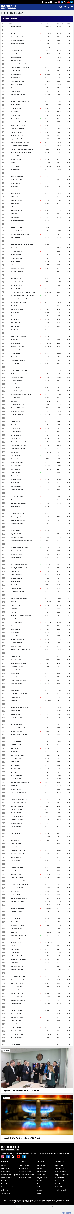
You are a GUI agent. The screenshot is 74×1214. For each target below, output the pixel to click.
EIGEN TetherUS (16, 527)
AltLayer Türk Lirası (17, 156)
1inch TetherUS (15, 71)
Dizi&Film (40, 1181)
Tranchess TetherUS (17, 377)
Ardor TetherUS (15, 203)
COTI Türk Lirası (15, 418)
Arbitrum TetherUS (16, 200)
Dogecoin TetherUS (17, 493)
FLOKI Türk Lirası (16, 602)
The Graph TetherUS (17, 670)
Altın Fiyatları (59, 1168)
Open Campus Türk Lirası (18, 517)
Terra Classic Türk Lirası (18, 850)
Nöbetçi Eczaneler (61, 1187)
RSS (18, 1207)
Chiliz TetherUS (15, 387)
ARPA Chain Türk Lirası (18, 220)
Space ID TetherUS (16, 721)
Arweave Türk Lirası (17, 227)
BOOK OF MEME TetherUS (18, 336)
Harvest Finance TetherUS (19, 561)
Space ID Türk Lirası (17, 717)
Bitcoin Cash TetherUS (17, 43)
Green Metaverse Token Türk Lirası (21, 649)
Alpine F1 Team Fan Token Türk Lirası (22, 149)
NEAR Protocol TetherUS (18, 939)
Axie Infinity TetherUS (17, 285)
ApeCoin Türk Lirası (17, 176)
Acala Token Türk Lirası (18, 81)
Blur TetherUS (15, 319)
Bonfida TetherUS (16, 581)
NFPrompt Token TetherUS (19, 959)
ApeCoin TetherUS (16, 180)
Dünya (39, 1190)
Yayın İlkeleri (5, 1181)
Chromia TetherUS (16, 380)
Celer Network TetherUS (18, 367)
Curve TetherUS (15, 428)
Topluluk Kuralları (7, 1184)
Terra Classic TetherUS (17, 854)
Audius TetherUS (16, 261)
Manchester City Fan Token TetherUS (22, 394)
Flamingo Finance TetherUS (19, 598)
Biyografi (40, 1168)
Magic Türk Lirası (16, 857)
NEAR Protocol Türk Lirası (18, 935)
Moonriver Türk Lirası (17, 925)
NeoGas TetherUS (16, 636)
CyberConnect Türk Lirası (18, 445)
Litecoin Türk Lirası (16, 54)
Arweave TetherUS (16, 231)
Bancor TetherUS (16, 329)
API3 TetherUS (15, 186)
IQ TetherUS (14, 751)
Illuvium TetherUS (16, 724)
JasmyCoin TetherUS (17, 758)
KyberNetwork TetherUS (18, 792)
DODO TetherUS (16, 486)
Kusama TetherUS (16, 796)
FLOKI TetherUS (15, 605)
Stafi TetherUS (15, 595)
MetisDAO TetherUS (17, 912)
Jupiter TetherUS (16, 779)
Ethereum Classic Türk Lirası (19, 547)
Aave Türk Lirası (16, 74)
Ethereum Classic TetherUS (19, 551)
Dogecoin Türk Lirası (17, 489)
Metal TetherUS (15, 932)
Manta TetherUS (16, 874)
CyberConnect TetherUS (18, 449)
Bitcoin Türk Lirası (16, 30)
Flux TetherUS (15, 612)
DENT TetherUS (15, 469)
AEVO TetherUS (15, 118)
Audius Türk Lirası (16, 258)
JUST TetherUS (15, 765)
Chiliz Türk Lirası (16, 384)
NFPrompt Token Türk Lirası (19, 956)
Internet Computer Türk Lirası (20, 704)
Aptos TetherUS (15, 193)
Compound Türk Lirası (17, 404)
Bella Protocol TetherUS (18, 306)
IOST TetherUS (15, 738)
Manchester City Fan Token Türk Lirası (22, 391)
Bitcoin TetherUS (16, 26)
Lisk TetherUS (15, 840)
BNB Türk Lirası (15, 323)
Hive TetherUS (15, 690)
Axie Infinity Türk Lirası (18, 282)
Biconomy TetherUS (17, 309)
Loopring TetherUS (16, 833)
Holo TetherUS (15, 700)
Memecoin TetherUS (17, 905)
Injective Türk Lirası (17, 731)
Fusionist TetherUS (16, 91)
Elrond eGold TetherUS (18, 523)
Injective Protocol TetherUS (19, 734)
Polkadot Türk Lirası (17, 496)
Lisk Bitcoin (14, 837)
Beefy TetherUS (15, 312)
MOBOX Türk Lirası (16, 891)
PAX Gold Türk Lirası (17, 1034)
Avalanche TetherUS (17, 272)
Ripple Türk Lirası (16, 60)
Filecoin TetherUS (16, 588)
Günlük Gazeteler (61, 1190)
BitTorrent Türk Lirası (17, 346)
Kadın (39, 1193)
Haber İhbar (5, 1171)
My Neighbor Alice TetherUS (19, 146)
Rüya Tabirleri (42, 1178)
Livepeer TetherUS (16, 823)
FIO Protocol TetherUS (17, 592)
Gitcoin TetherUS (16, 673)
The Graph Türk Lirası (17, 666)
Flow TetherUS (15, 608)
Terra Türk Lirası (16, 843)
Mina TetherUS (15, 918)
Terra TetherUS (15, 847)
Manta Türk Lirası (16, 871)
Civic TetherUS (15, 438)
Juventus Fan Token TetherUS (20, 782)
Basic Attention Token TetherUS (20, 299)
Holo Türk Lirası (15, 697)
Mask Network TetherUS (18, 877)
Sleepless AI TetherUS (17, 129)
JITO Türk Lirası (15, 769)
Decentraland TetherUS (18, 867)
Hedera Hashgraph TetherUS (19, 680)
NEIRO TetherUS (16, 942)
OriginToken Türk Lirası (18, 976)
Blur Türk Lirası (15, 316)
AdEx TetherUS (15, 111)
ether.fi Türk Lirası (16, 554)
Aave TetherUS (15, 77)
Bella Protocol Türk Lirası (18, 302)
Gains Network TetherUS (18, 663)
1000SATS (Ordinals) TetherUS (20, 67)
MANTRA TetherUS (16, 990)
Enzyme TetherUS (16, 922)
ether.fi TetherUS (16, 557)
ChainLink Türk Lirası (17, 813)
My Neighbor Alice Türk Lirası (20, 142)
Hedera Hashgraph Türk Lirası (20, 677)
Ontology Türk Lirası (17, 1007)
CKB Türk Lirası (15, 397)
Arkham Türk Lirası (16, 207)
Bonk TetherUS (15, 343)
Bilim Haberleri (42, 1171)
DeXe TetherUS (15, 472)
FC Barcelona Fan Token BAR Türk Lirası (23, 292)
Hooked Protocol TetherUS (19, 694)
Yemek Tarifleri (42, 1175)
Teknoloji (40, 1184)
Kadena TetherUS (16, 789)
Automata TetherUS (17, 241)
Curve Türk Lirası (16, 425)
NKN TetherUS (15, 963)
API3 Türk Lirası (15, 183)
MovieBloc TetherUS (17, 888)
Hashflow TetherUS (16, 683)
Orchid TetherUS (16, 1031)
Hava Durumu (60, 1178)
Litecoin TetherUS (16, 50)
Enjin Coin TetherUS (17, 537)
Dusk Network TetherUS (18, 503)
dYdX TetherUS (15, 506)
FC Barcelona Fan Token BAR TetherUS (22, 295)
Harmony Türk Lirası (17, 993)
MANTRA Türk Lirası (17, 986)
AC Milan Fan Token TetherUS (20, 101)
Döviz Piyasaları (60, 1171)
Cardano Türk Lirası (17, 105)
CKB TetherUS (15, 401)
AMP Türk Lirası (15, 163)
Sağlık (39, 1187)
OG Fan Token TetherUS (18, 983)
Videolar (55, 2)
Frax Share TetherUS (17, 626)
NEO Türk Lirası (15, 946)
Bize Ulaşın (5, 1168)
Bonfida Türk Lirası (16, 578)
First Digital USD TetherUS (19, 568)
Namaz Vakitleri (60, 1181)
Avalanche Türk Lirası (17, 268)
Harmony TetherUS (16, 997)
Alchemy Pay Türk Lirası (18, 95)
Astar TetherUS (15, 237)
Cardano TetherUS (16, 108)
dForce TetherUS (16, 476)
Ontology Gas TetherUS (18, 1000)
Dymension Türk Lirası (17, 510)
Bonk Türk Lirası (16, 340)
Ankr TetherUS (15, 173)
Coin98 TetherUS (16, 353)
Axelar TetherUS (16, 278)
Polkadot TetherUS (16, 500)
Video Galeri (24, 1168)
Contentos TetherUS (17, 415)
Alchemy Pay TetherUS (18, 98)
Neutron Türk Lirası (17, 969)
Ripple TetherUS (16, 57)
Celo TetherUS (15, 363)
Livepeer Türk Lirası (17, 820)
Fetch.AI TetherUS (16, 574)
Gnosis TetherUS (16, 660)
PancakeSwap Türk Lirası (18, 357)
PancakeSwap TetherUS (18, 360)
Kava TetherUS (15, 786)
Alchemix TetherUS (16, 132)
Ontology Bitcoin (16, 1003)
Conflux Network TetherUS (19, 374)
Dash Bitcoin (14, 452)
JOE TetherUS (15, 762)
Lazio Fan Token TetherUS (18, 803)
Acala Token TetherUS (17, 84)
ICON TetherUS (15, 711)
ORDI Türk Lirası (16, 1020)
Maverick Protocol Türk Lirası (20, 881)
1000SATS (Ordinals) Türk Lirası (20, 64)
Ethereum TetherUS (17, 37)
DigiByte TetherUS (16, 479)
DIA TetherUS (15, 483)
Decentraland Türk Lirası (18, 864)
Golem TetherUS (16, 646)
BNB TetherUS (15, 326)
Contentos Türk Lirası (17, 411)
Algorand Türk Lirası (17, 135)
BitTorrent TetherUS (17, 350)
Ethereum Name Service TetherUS (21, 544)
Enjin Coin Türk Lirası (17, 534)
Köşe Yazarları (25, 1171)
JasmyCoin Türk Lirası (17, 755)
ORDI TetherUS (15, 1024)
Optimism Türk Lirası (17, 1014)
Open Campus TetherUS (18, 520)
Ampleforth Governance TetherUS (21, 615)
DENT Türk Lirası (16, 466)
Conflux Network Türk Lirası (19, 370)
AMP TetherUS (15, 166)
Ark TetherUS (15, 217)
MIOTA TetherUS (16, 745)
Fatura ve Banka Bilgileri (9, 1175)
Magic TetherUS (15, 860)
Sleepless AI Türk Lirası (18, 125)
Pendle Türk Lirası (16, 1041)
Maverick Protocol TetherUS (19, 884)
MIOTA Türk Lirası (16, 741)
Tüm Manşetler (25, 1178)
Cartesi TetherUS (16, 435)
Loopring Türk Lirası (17, 830)
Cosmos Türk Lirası (16, 248)
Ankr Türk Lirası (15, 169)
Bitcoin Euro (14, 33)
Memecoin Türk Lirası (17, 901)
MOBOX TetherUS (16, 894)
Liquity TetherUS (16, 826)
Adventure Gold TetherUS (18, 122)
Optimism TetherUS (17, 1017)
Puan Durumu (60, 1184)
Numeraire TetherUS (17, 966)
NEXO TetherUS (15, 952)
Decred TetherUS (16, 459)
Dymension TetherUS (17, 513)
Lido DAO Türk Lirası (17, 806)
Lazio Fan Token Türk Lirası (19, 799)
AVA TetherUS (15, 265)
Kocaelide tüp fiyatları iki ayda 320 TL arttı (22, 1138)
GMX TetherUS (15, 656)
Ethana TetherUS (16, 530)
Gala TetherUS (15, 632)
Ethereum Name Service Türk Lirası (21, 540)
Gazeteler (47, 2)
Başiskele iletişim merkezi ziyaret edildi (21, 1091)
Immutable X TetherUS (18, 728)
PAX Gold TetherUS (16, 1037)
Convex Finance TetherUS (18, 442)
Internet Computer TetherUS (19, 707)
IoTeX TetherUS (15, 748)
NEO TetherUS (15, 949)
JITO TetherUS (15, 772)
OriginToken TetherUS (17, 980)
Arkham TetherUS (16, 210)
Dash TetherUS (15, 455)
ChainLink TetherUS (17, 816)
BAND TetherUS (15, 288)
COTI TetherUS (15, 421)
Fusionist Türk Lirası (17, 88)
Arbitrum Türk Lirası (17, 197)
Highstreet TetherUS (17, 687)
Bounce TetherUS (16, 254)
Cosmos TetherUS (16, 251)
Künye (3, 1165)
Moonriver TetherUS (17, 928)
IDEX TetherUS (15, 714)
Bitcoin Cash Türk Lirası (18, 47)
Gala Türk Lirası (15, 629)
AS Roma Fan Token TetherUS (20, 234)
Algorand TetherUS (16, 139)
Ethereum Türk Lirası (17, 40)
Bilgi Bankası (41, 1165)
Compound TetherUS (17, 408)
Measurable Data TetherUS (19, 898)
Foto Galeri (24, 1165)
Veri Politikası (5, 1193)
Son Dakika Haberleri (27, 1175)
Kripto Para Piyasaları (62, 1175)
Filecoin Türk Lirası (16, 585)
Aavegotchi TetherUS (17, 639)
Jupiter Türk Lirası (16, 775)
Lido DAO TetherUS (16, 809)
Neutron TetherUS (16, 973)
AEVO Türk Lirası (16, 115)
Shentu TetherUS (16, 431)
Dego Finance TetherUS (18, 462)
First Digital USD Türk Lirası (19, 564)
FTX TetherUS (15, 619)
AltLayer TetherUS (16, 159)
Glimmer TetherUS (16, 643)
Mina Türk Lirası (16, 915)
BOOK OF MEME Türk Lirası (19, 333)
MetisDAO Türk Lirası (17, 908)
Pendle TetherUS (16, 1044)
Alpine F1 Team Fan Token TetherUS (21, 152)
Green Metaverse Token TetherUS (21, 653)
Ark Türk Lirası (15, 214)
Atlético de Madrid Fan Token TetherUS (22, 244)
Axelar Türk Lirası (16, 275)
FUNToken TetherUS (17, 622)
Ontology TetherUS (16, 1010)
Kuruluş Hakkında (7, 1178)
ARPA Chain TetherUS (17, 224)
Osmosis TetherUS (16, 1027)
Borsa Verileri (59, 1165)
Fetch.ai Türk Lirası (16, 571)
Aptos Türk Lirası (16, 190)
